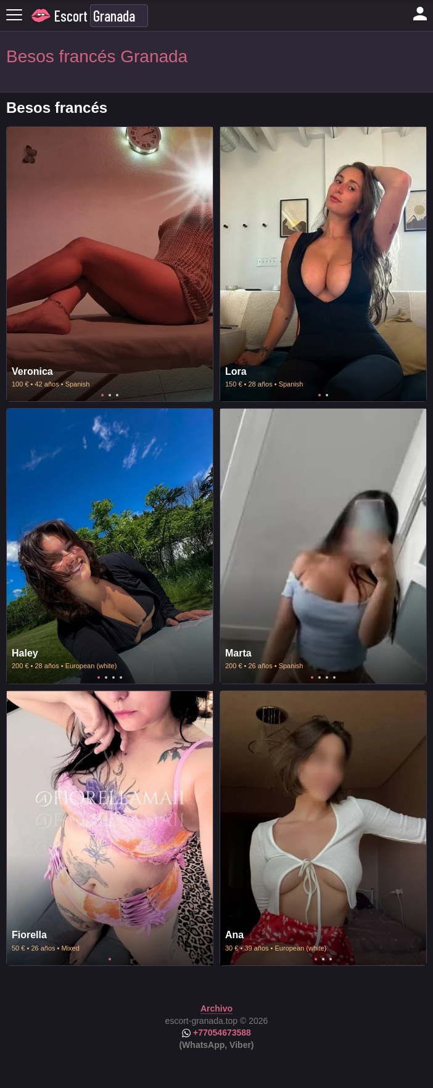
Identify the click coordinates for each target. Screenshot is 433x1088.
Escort (71, 15)
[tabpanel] (110, 264)
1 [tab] (102, 395)
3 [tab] (117, 395)
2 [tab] (110, 395)
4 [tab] (121, 677)
